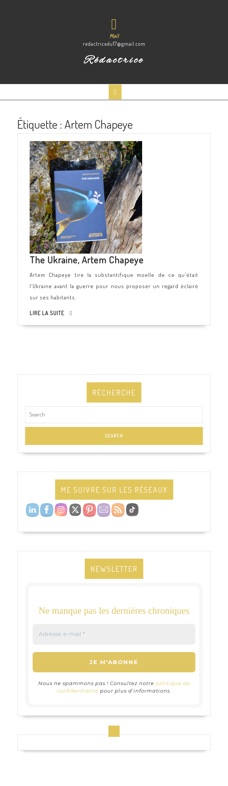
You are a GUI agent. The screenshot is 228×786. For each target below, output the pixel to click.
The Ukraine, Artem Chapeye (87, 260)
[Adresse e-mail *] (114, 634)
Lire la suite (47, 313)
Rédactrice (114, 60)
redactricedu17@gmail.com (114, 44)
